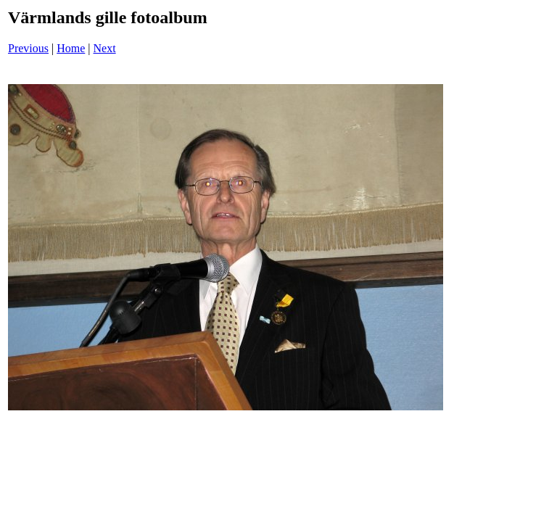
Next (105, 48)
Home (71, 48)
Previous (28, 48)
